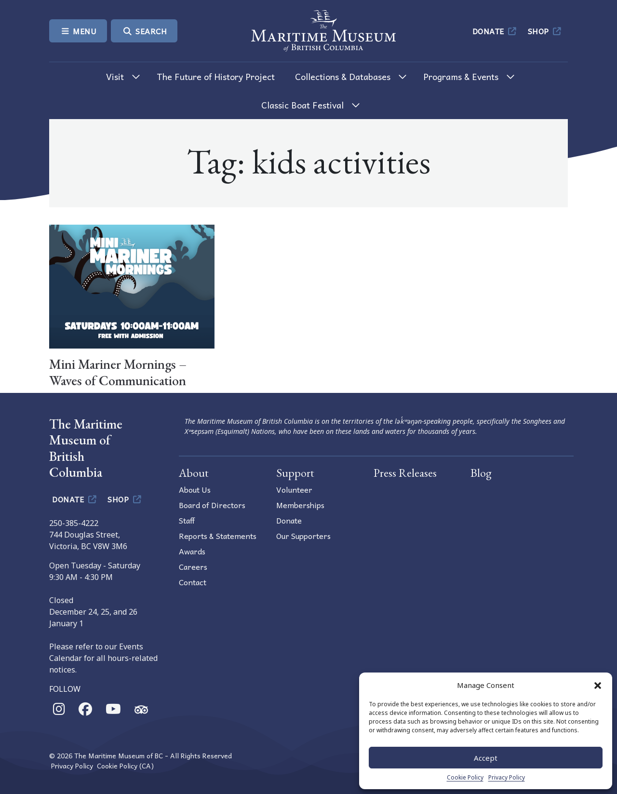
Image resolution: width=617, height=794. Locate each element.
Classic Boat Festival (302, 105)
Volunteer (294, 489)
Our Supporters (303, 535)
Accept (485, 758)
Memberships (300, 504)
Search (144, 31)
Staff (187, 520)
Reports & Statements (217, 535)
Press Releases (405, 472)
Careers (193, 566)
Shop (545, 31)
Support (295, 472)
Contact (192, 582)
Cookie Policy (465, 777)
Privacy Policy (506, 777)
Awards (192, 551)
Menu (78, 31)
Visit (115, 76)
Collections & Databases (342, 76)
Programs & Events (460, 76)
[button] (598, 685)
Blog (481, 472)
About (194, 472)
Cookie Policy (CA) (125, 766)
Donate (495, 31)
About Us (195, 489)
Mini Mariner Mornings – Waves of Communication (118, 372)
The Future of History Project (216, 76)
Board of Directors (212, 504)
